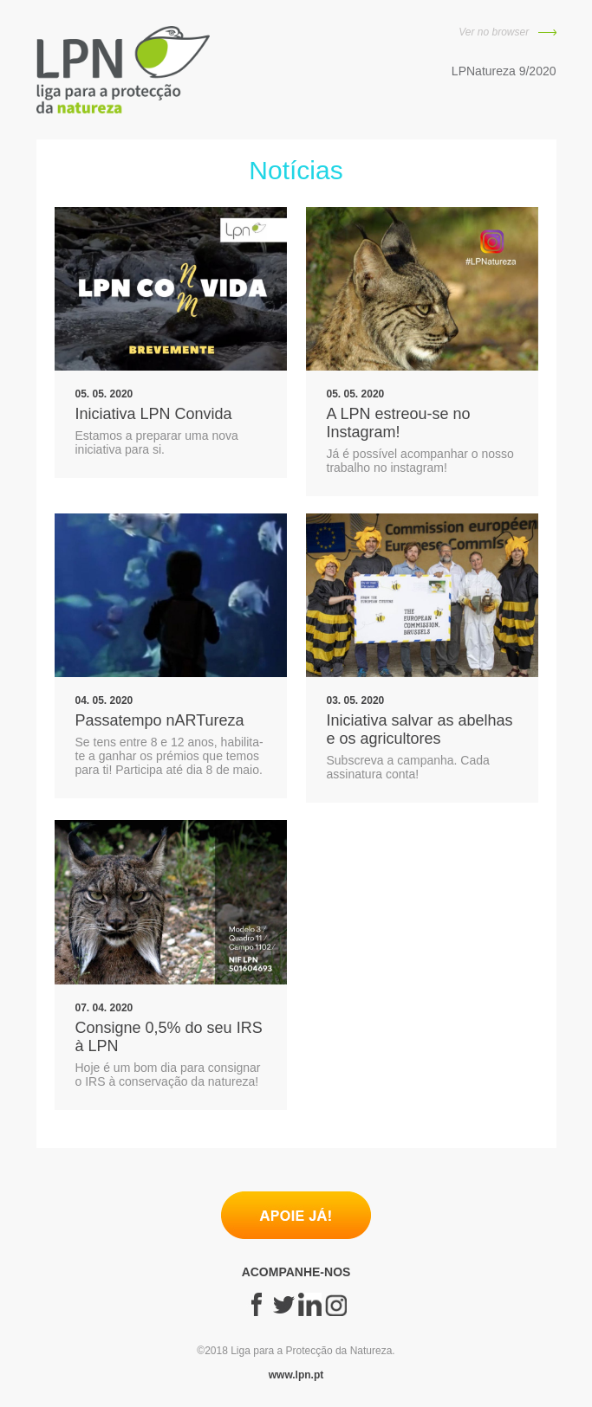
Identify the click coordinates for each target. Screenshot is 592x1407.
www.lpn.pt (296, 1375)
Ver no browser (507, 32)
